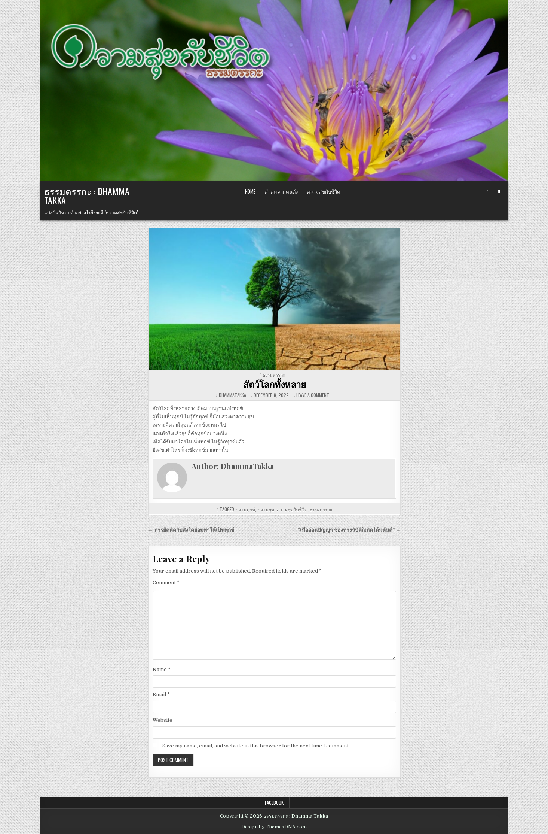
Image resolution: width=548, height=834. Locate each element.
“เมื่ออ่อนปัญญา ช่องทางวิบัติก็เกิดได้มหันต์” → (349, 530)
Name (162, 669)
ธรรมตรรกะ (274, 374)
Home (250, 191)
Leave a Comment (312, 395)
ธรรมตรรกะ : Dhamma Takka (86, 195)
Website (162, 720)
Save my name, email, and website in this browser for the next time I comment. (256, 746)
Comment (166, 582)
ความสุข (265, 509)
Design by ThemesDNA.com (274, 827)
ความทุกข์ (245, 509)
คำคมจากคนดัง (281, 191)
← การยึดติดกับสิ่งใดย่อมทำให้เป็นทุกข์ (191, 530)
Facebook (274, 802)
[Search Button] (498, 192)
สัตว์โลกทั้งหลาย (274, 384)
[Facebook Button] (487, 192)
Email (161, 694)
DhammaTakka (232, 395)
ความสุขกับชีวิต (323, 191)
